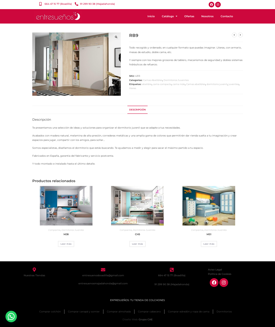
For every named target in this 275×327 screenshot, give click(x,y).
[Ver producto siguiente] (240, 34)
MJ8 (66, 234)
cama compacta (162, 84)
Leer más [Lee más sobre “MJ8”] (66, 244)
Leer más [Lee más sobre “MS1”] (208, 244)
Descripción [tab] (137, 109)
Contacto (227, 16)
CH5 (137, 234)
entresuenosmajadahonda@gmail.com (103, 283)
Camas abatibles (195, 84)
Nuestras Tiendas (34, 275)
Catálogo (169, 16)
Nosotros (207, 16)
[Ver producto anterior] (234, 34)
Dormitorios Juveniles (176, 80)
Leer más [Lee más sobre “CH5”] (137, 244)
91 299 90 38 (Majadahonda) (171, 284)
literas (132, 88)
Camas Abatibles (152, 80)
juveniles (233, 84)
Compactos (54, 230)
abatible (147, 84)
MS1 (209, 234)
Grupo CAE (146, 319)
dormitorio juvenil (217, 84)
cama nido (179, 84)
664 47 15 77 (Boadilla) (171, 275)
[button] (116, 37)
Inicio (151, 16)
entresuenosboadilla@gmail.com (103, 275)
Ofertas (189, 16)
